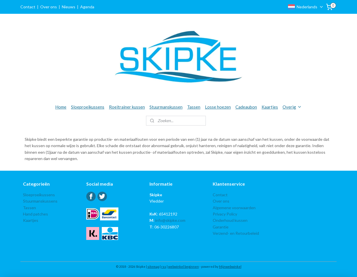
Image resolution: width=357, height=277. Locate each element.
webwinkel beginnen (183, 266)
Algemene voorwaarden (234, 207)
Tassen (193, 106)
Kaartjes (270, 106)
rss (163, 266)
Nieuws (68, 6)
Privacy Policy (225, 213)
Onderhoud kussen (230, 220)
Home (60, 106)
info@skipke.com (170, 220)
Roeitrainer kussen (127, 106)
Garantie (221, 226)
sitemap (153, 266)
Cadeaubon (246, 106)
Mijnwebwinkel (230, 266)
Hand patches (35, 213)
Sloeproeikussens (87, 106)
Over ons (48, 6)
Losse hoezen (218, 106)
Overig (292, 106)
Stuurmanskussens (40, 201)
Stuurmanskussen (166, 106)
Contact (27, 6)
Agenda (87, 6)
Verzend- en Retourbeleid (236, 233)
